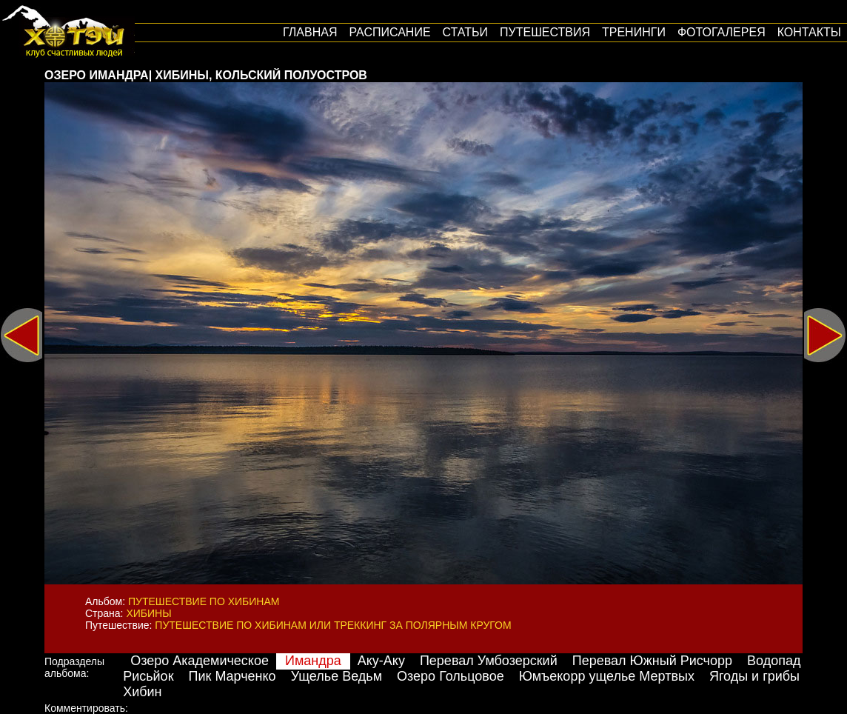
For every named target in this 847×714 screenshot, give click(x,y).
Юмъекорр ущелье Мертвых (606, 676)
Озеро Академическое (199, 660)
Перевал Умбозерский (489, 660)
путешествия (545, 32)
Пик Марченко (232, 676)
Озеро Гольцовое (450, 676)
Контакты (809, 32)
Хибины (148, 613)
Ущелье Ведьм (336, 676)
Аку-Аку (381, 660)
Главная (310, 32)
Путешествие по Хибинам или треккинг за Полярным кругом (333, 625)
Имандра (313, 660)
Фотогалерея (721, 32)
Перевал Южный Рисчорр (652, 660)
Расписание (389, 32)
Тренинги (634, 32)
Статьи (465, 32)
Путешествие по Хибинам (203, 601)
